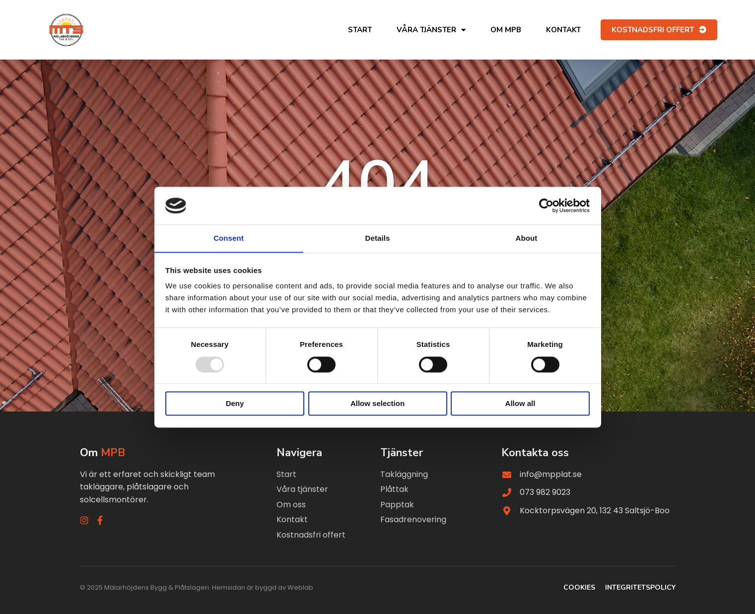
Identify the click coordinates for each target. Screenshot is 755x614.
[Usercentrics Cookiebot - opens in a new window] (546, 205)
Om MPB (505, 30)
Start (360, 30)
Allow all (520, 404)
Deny (235, 404)
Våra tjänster (431, 30)
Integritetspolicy (640, 588)
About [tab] (527, 238)
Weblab (300, 588)
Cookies (579, 588)
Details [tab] (377, 238)
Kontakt (563, 30)
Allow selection (377, 404)
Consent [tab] (228, 238)
